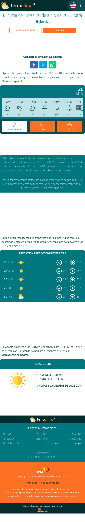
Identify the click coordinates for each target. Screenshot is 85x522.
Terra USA (8, 439)
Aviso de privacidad (49, 482)
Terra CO (41, 434)
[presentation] (78, 107)
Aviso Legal (31, 482)
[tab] (14, 126)
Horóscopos (51, 443)
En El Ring (41, 439)
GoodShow (76, 439)
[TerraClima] (73, 5)
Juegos (78, 443)
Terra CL (7, 434)
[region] (42, 44)
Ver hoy (59, 30)
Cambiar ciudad (25, 30)
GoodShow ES (11, 443)
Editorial (51, 457)
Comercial (35, 457)
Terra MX (77, 434)
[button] (81, 5)
